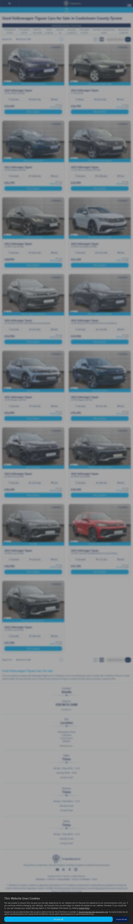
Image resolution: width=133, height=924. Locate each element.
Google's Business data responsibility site (93, 912)
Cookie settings (121, 919)
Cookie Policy (84, 908)
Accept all (58, 919)
